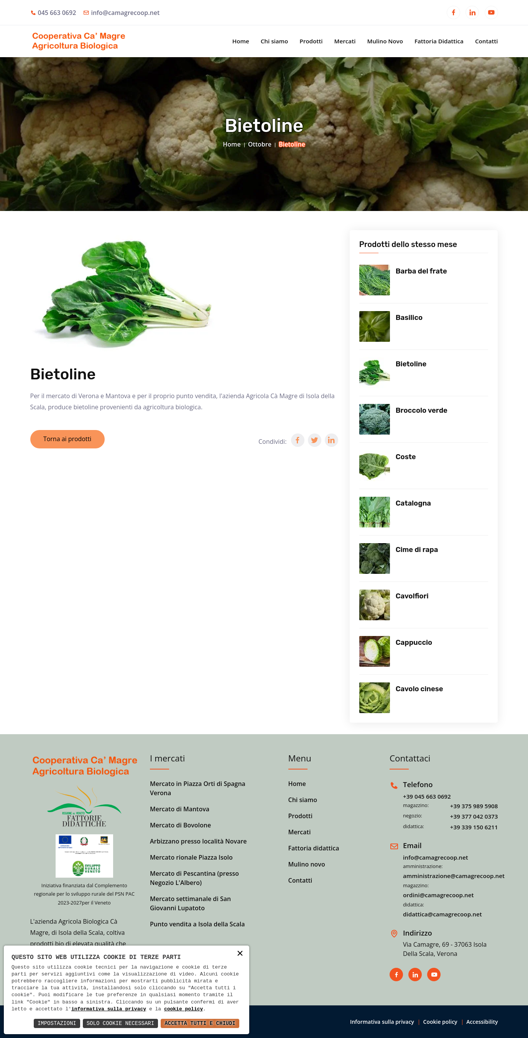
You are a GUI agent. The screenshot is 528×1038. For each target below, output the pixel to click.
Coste (406, 457)
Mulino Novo (385, 41)
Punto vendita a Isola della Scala (197, 924)
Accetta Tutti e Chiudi (199, 1023)
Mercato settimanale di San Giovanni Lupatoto (190, 903)
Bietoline (411, 364)
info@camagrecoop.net (125, 12)
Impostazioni (57, 1023)
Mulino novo (306, 864)
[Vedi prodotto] (374, 280)
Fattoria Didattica (439, 41)
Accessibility (482, 1021)
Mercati (344, 41)
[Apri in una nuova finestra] (453, 13)
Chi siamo (274, 41)
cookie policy (183, 1009)
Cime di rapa (417, 549)
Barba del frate (421, 271)
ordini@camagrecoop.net (438, 895)
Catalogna (413, 503)
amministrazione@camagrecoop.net (454, 876)
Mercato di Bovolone (180, 825)
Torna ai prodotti (68, 439)
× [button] (240, 954)
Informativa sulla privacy (382, 1021)
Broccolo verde (421, 410)
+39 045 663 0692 (427, 796)
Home (240, 41)
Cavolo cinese (419, 689)
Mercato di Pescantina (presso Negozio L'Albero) (194, 878)
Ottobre (259, 144)
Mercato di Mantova (179, 809)
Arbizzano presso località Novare (198, 841)
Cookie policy (440, 1021)
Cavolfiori (412, 596)
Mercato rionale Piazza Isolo (191, 857)
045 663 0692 (57, 12)
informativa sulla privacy (108, 1009)
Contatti (486, 41)
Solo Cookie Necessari (120, 1023)
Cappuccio (414, 642)
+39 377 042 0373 (474, 816)
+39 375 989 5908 (474, 806)
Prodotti (310, 41)
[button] (297, 440)
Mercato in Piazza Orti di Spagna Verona (197, 788)
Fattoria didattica (313, 848)
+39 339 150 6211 (474, 827)
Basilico (409, 317)
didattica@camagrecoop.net (442, 914)
